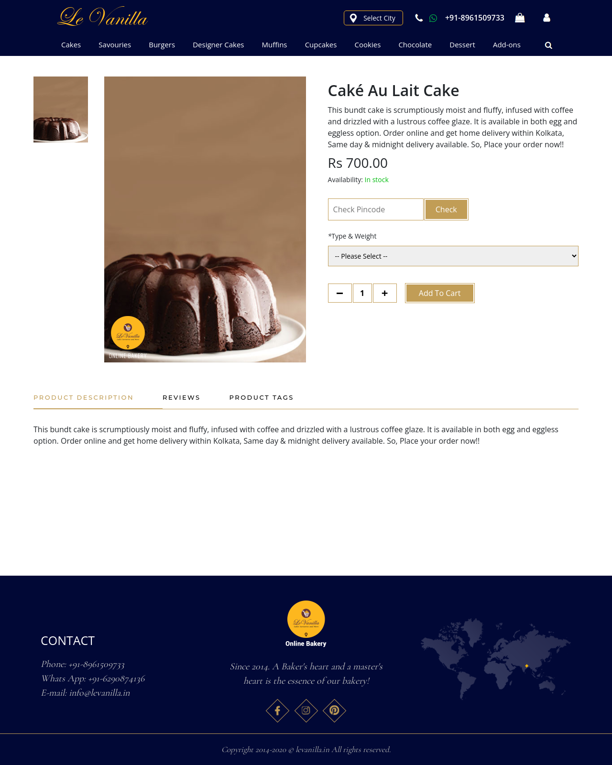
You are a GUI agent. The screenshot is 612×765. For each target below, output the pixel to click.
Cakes (71, 44)
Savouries (114, 44)
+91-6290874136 (116, 678)
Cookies (368, 44)
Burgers (162, 44)
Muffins (274, 44)
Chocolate (415, 44)
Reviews (182, 397)
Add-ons (507, 44)
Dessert (462, 44)
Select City (379, 17)
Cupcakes (321, 44)
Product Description (83, 397)
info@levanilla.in (99, 693)
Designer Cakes (218, 44)
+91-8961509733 (458, 17)
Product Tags (262, 397)
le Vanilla (100, 17)
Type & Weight (352, 235)
